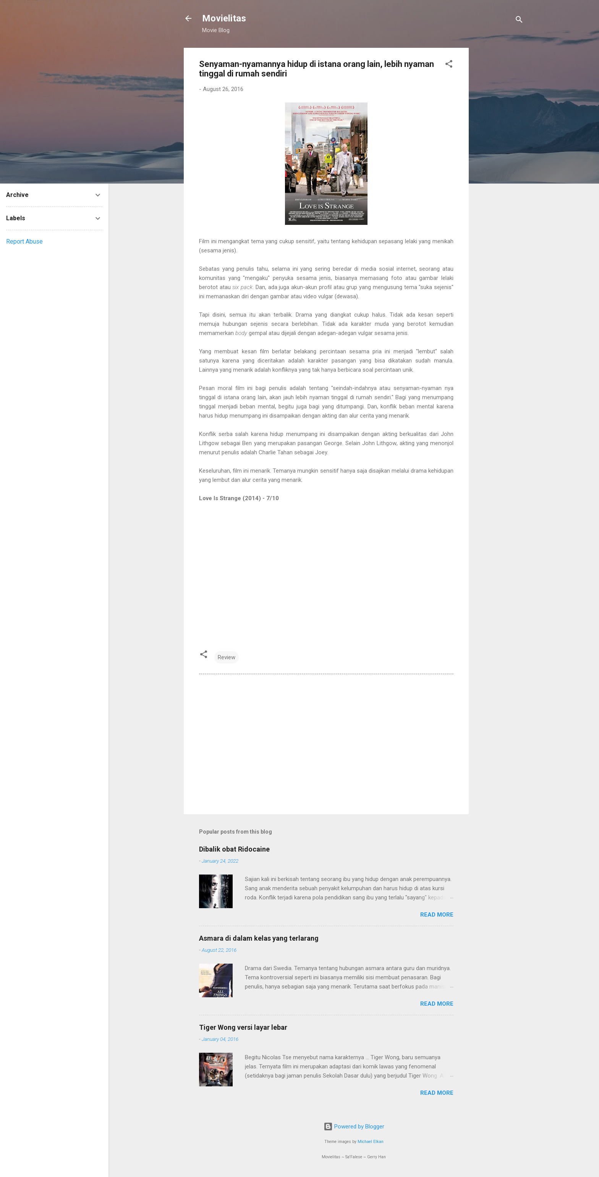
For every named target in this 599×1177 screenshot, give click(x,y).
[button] (448, 65)
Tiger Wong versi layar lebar (243, 1027)
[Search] (519, 21)
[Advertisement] (499, 162)
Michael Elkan (371, 1141)
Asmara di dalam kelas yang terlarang (259, 938)
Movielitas (224, 18)
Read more (436, 914)
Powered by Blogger (354, 1126)
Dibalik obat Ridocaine (234, 849)
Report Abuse (24, 241)
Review (226, 657)
